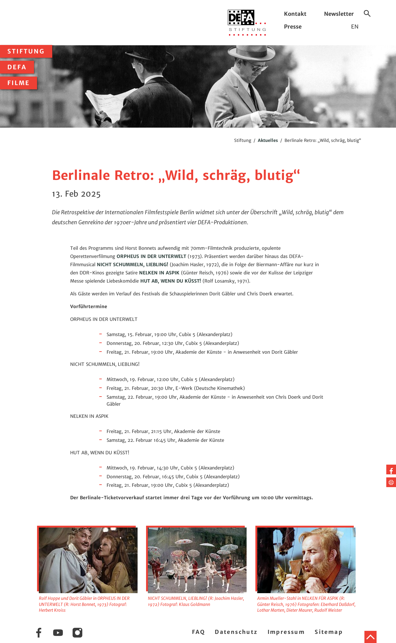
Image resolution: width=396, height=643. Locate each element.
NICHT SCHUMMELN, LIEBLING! (132, 264)
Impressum (286, 631)
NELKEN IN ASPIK (159, 273)
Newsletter (339, 13)
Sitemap (329, 631)
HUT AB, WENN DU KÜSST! (170, 281)
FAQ (198, 631)
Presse (293, 26)
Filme (18, 83)
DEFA (17, 67)
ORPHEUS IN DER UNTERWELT (151, 256)
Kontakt (295, 13)
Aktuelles (268, 140)
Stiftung (26, 51)
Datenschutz (236, 631)
